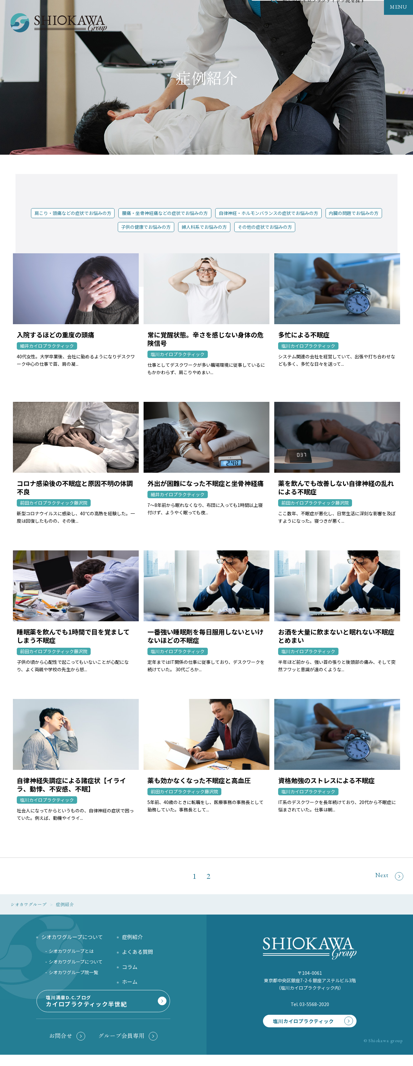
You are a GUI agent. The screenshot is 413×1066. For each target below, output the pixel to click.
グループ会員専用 (121, 1047)
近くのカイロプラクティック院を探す (324, 14)
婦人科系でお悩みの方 (204, 227)
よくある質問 (137, 951)
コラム (129, 967)
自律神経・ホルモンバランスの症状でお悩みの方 (268, 213)
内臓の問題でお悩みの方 (353, 213)
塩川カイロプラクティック (299, 1021)
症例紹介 (132, 937)
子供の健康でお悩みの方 (146, 227)
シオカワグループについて (76, 961)
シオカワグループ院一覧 (73, 972)
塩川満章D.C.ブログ (102, 1009)
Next (389, 875)
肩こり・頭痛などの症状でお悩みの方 (73, 213)
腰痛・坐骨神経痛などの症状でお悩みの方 (165, 213)
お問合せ (60, 1047)
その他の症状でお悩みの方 (265, 227)
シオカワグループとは (71, 951)
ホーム (129, 981)
